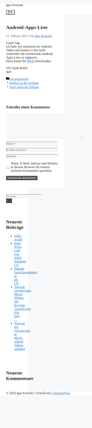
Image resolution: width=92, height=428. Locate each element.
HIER (30, 61)
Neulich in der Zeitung (24, 83)
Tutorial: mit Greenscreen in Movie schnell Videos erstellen (22, 341)
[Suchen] (9, 205)
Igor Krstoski (14, 5)
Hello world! (18, 242)
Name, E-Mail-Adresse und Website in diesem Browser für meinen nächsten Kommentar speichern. (34, 172)
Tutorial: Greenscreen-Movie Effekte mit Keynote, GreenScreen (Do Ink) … (22, 308)
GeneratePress (61, 398)
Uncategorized (18, 79)
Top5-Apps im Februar (24, 87)
